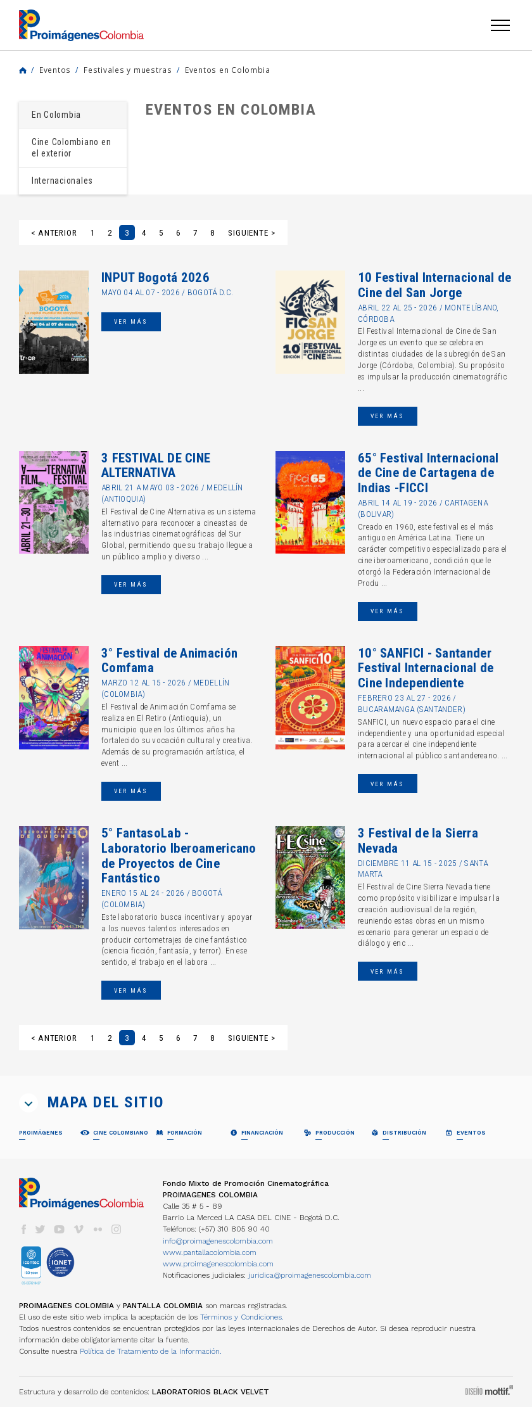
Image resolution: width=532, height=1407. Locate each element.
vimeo (78, 1229)
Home (23, 70)
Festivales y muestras (128, 70)
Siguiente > (252, 233)
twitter (40, 1229)
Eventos (55, 70)
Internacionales (62, 180)
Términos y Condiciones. (242, 1317)
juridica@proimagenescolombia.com (309, 1275)
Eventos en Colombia (227, 70)
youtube (59, 1229)
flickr (97, 1229)
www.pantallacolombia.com (209, 1252)
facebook (23, 1229)
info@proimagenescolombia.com (218, 1241)
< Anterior (54, 233)
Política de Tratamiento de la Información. (151, 1351)
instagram (116, 1229)
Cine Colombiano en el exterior (71, 147)
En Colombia (56, 115)
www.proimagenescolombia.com (218, 1263)
